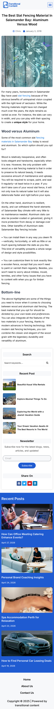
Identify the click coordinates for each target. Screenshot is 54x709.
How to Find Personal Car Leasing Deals (26, 660)
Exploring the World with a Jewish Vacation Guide (30, 413)
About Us (27, 686)
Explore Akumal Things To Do (32, 399)
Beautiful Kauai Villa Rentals (31, 384)
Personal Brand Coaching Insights (22, 577)
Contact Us (27, 692)
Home (27, 679)
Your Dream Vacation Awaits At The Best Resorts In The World (32, 428)
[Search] (23, 363)
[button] (50, 4)
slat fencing (24, 95)
